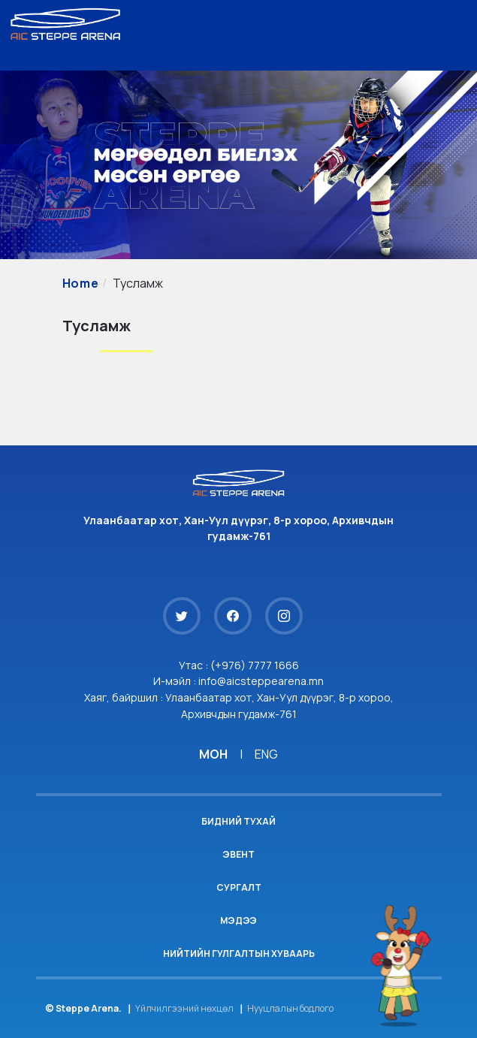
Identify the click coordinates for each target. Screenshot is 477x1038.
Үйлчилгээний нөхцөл (184, 1008)
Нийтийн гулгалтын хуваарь (239, 953)
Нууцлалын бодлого (290, 1008)
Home (80, 283)
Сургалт (238, 887)
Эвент (238, 854)
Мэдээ (238, 920)
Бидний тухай (238, 821)
